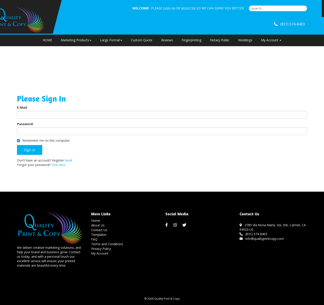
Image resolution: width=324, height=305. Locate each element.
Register (188, 8)
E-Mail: (22, 107)
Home (95, 220)
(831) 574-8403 (253, 234)
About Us (98, 225)
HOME (47, 40)
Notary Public (219, 40)
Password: (25, 124)
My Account (99, 253)
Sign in (169, 8)
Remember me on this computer (43, 140)
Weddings (245, 40)
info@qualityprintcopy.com (262, 239)
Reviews (167, 40)
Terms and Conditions (107, 244)
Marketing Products (76, 40)
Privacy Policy (101, 249)
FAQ (94, 239)
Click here (58, 165)
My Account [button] (271, 40)
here (68, 160)
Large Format (111, 40)
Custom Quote (141, 40)
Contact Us (99, 230)
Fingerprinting (191, 40)
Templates (99, 234)
